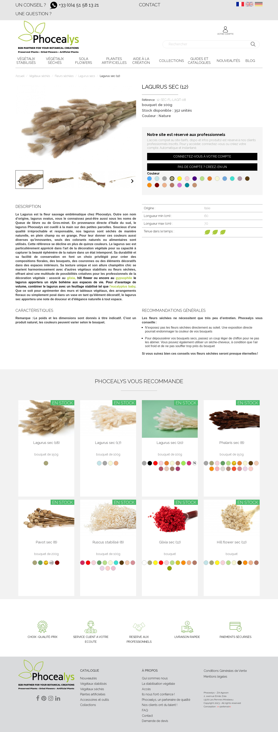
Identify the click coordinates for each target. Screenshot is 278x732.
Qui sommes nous (155, 678)
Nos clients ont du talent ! (159, 705)
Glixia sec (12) (170, 542)
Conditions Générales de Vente (225, 671)
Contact (149, 5)
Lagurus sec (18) (46, 443)
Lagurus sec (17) (108, 443)
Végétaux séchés (92, 689)
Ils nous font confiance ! (158, 694)
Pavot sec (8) (46, 542)
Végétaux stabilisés (93, 684)
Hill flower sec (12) (232, 542)
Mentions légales (215, 676)
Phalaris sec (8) (231, 443)
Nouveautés (88, 678)
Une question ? (33, 13)
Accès (146, 689)
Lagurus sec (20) (170, 443)
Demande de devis (155, 721)
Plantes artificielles (92, 694)
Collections (88, 705)
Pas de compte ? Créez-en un (202, 167)
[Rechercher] (211, 44)
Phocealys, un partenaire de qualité (166, 700)
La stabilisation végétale (158, 684)
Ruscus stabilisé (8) (108, 542)
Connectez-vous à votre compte (202, 156)
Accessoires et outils (94, 700)
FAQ (145, 710)
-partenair (224, 706)
